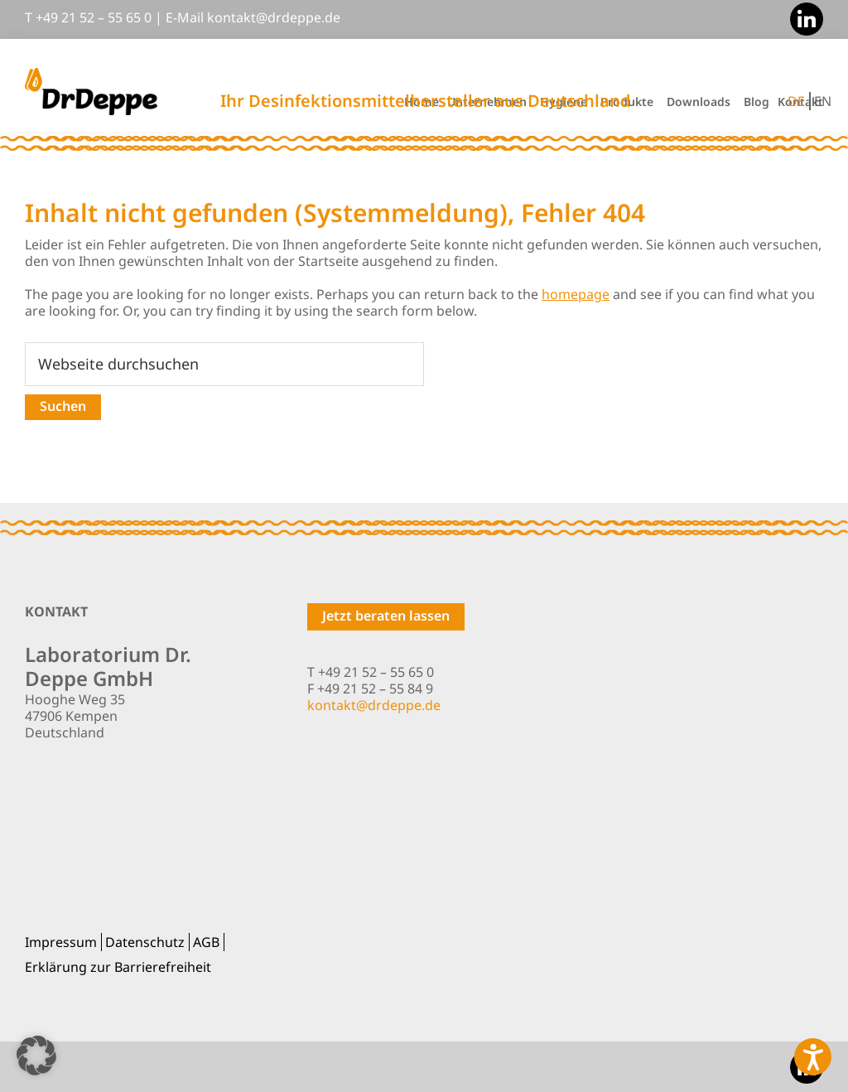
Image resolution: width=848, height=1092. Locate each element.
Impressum (61, 942)
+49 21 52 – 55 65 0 (94, 17)
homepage (576, 294)
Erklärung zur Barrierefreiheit (118, 967)
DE (796, 101)
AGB (206, 942)
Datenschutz (145, 942)
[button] (36, 1055)
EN (822, 101)
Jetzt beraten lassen (386, 615)
